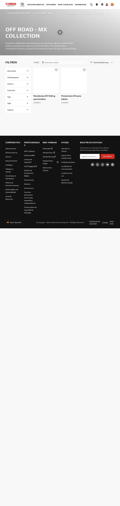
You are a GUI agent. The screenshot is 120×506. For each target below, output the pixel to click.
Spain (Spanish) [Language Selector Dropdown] (13, 222)
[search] (91, 4)
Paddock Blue (73, 13)
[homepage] (10, 5)
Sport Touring (86, 13)
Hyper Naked (99, 13)
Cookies (105, 222)
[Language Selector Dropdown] (112, 4)
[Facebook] (92, 165)
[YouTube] (107, 165)
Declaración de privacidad (94, 222)
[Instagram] (97, 165)
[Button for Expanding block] (18, 77)
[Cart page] (102, 4)
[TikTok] (102, 165)
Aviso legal (112, 222)
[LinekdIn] (112, 165)
